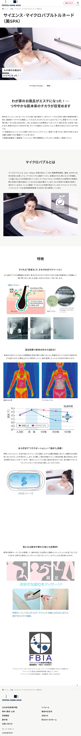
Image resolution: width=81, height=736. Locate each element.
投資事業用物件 (7, 733)
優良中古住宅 (47, 711)
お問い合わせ (68, 3)
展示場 (4, 720)
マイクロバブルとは (36, 86)
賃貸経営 (5, 716)
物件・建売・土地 (8, 711)
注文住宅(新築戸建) (10, 707)
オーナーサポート (8, 729)
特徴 (48, 86)
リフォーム (45, 707)
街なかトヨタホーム (49, 720)
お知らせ (45, 716)
